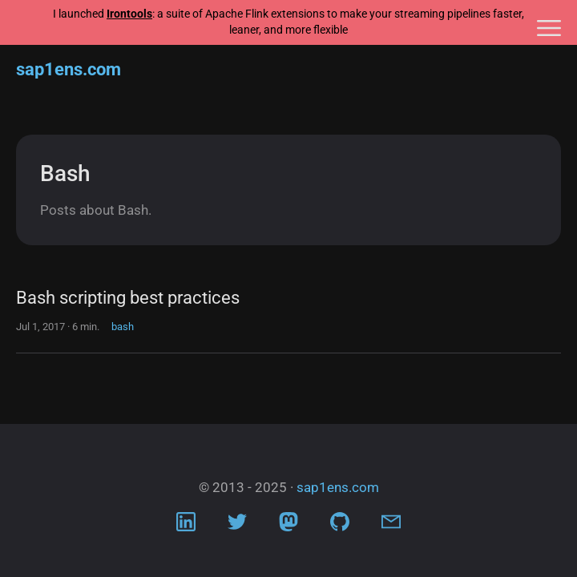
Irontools (129, 14)
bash (122, 327)
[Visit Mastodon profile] (288, 525)
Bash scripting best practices (128, 298)
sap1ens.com (68, 69)
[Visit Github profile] (339, 525)
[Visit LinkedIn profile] (186, 525)
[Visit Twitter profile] (237, 525)
